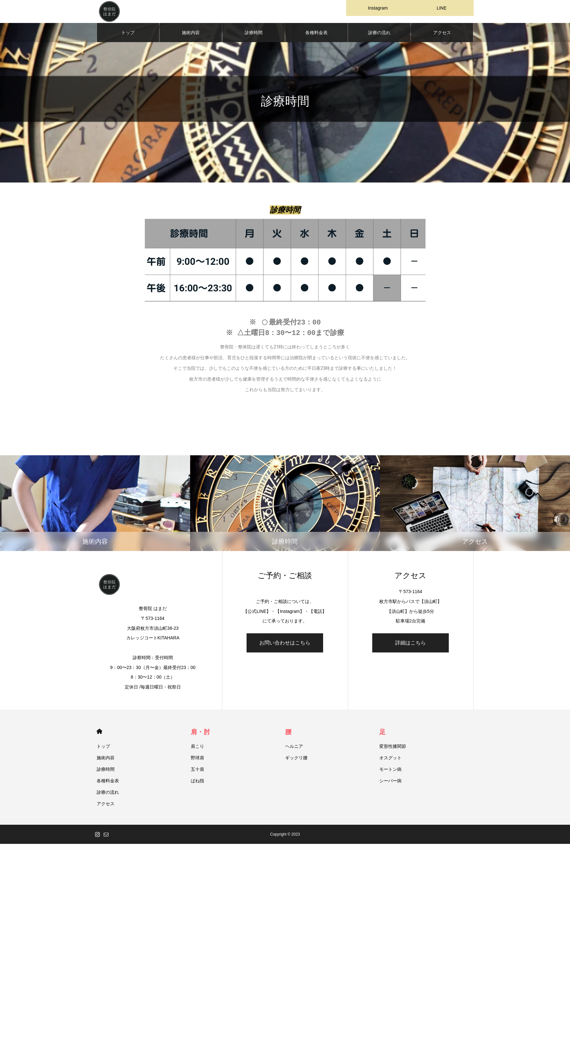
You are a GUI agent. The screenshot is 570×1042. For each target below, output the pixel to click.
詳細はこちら (410, 645)
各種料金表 (316, 35)
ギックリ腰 (296, 760)
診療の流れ (379, 35)
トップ (128, 35)
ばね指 (197, 783)
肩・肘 (200, 734)
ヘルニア (294, 748)
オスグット (390, 760)
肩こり (197, 748)
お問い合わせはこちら (284, 645)
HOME (99, 734)
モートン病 (390, 771)
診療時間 (254, 35)
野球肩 (197, 760)
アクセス (442, 35)
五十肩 (197, 771)
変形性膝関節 (392, 748)
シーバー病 (390, 783)
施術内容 (191, 35)
